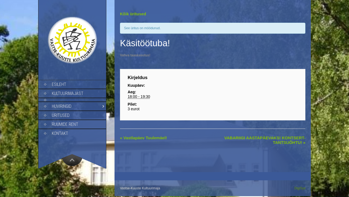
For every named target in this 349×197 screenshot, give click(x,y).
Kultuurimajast (67, 93)
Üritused (61, 115)
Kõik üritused (133, 13)
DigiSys (300, 188)
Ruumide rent (65, 124)
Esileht (59, 84)
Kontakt (60, 133)
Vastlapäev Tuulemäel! (143, 137)
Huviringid (61, 106)
